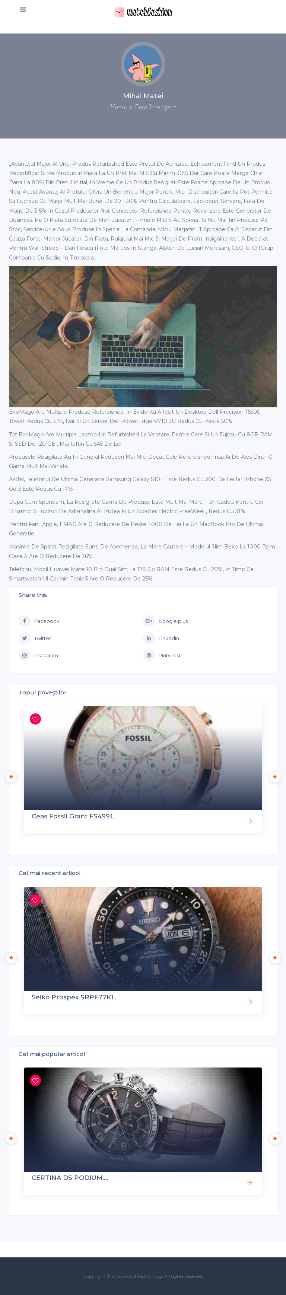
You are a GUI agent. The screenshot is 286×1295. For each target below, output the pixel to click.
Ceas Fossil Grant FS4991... (74, 816)
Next (273, 775)
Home (118, 107)
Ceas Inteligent (155, 107)
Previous (9, 775)
